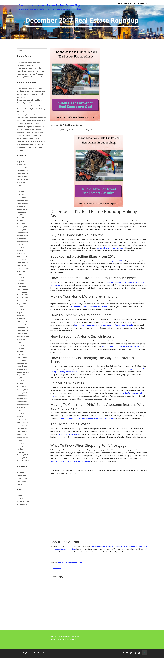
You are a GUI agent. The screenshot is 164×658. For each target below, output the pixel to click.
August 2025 (21, 182)
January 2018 (21, 425)
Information (22, 478)
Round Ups (21, 484)
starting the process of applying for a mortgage (70, 461)
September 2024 (23, 209)
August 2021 (21, 304)
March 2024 (21, 224)
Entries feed (22, 498)
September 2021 (23, 301)
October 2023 (22, 239)
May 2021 (20, 313)
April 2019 (20, 384)
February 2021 (22, 322)
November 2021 (22, 298)
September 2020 (23, 336)
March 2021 (21, 319)
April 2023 (20, 250)
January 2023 (21, 259)
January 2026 (21, 167)
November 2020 (22, 330)
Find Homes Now (140, 3)
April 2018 (20, 416)
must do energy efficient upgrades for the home (89, 306)
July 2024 (20, 215)
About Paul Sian (124, 3)
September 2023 (23, 242)
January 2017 (21, 458)
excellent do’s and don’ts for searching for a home (122, 346)
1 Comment (55, 568)
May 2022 (20, 280)
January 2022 (21, 292)
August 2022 (21, 271)
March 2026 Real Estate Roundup (29, 68)
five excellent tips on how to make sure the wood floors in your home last (104, 325)
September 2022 (23, 268)
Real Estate (21, 481)
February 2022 (22, 289)
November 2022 (22, 262)
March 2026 (21, 165)
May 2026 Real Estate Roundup (28, 62)
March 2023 (21, 253)
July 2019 (20, 378)
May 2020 (20, 348)
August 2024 (21, 212)
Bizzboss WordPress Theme (37, 653)
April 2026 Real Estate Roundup (29, 65)
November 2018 (22, 399)
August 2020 (21, 339)
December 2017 (22, 428)
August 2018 (21, 407)
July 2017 (20, 440)
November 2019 (22, 366)
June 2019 (20, 381)
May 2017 (20, 446)
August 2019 (21, 375)
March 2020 (21, 354)
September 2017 (23, 437)
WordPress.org (23, 504)
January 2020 (21, 360)
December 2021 (22, 295)
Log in (19, 495)
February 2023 (22, 256)
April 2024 (20, 221)
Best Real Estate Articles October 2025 (31, 118)
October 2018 (22, 402)
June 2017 (20, 443)
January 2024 (21, 230)
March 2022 (21, 286)
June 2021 (20, 310)
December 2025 (22, 170)
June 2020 (20, 345)
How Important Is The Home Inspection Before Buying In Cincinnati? (30, 135)
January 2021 (21, 325)
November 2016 (22, 461)
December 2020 (22, 327)
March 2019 (21, 387)
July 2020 (20, 342)
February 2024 (22, 227)
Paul (71, 130)
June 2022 (20, 277)
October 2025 (22, 176)
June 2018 (20, 413)
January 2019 (21, 393)
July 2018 (20, 410)
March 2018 (21, 419)
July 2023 (20, 245)
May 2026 (20, 162)
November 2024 (22, 203)
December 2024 (22, 200)
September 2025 (23, 179)
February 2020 (22, 357)
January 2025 (21, 197)
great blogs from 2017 (113, 261)
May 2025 (20, 191)
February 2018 (22, 422)
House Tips (21, 475)
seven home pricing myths (68, 434)
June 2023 (20, 247)
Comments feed (23, 501)
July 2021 (20, 307)
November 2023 (22, 236)
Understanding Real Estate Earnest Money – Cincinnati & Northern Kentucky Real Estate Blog (30, 130)
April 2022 (20, 283)
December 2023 (22, 233)
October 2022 (22, 265)
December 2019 (22, 363)
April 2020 (20, 351)
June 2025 (20, 188)
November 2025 (22, 173)
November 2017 (22, 431)
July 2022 (20, 274)
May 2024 (20, 218)
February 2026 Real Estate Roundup (30, 77)
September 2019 (23, 372)
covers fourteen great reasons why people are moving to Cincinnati (88, 418)
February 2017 (22, 455)
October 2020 (22, 333)
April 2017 (20, 449)
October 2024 (22, 206)
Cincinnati (21, 472)
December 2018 (22, 396)
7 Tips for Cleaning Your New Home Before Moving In (30, 147)
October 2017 (22, 434)
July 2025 (20, 185)
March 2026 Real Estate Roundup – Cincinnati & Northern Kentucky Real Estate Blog (31, 91)
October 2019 (22, 369)
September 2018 (23, 405)
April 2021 (20, 316)
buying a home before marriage (110, 248)
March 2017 (21, 452)
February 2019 (22, 390)
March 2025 (21, 194)
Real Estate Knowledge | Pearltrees (72, 562)
